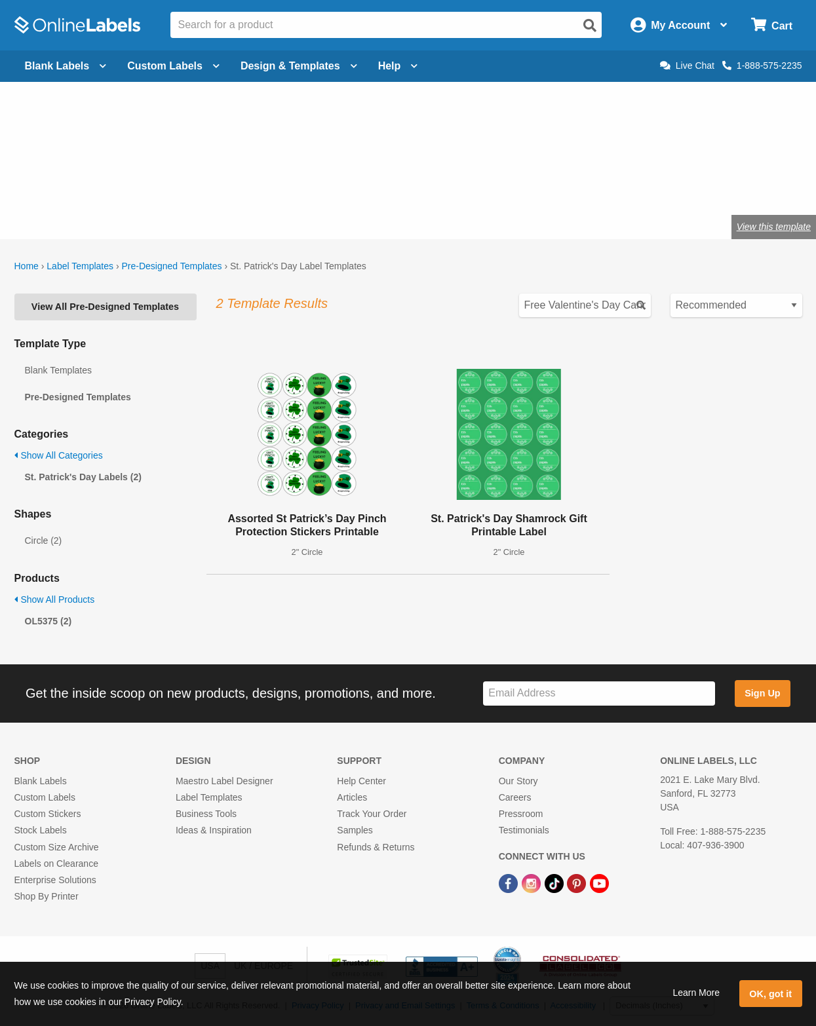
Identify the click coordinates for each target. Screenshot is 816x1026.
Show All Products (54, 599)
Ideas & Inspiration (214, 830)
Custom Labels (44, 797)
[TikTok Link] (555, 882)
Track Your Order (371, 813)
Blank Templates (58, 370)
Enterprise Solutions (55, 880)
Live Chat (687, 65)
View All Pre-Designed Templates (105, 306)
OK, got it (770, 994)
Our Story (518, 781)
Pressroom (521, 813)
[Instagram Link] (532, 882)
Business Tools (206, 813)
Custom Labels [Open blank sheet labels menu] (173, 65)
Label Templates (80, 266)
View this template (774, 226)
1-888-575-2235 (762, 65)
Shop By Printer (46, 896)
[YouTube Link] (599, 882)
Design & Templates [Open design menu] (299, 65)
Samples (354, 830)
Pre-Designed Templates (171, 266)
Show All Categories (58, 455)
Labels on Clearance (56, 863)
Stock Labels (40, 830)
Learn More (696, 992)
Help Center (361, 781)
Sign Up (762, 693)
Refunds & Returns (375, 847)
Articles (352, 797)
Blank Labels (40, 781)
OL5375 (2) (48, 621)
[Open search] (590, 25)
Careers (515, 797)
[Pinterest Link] (578, 882)
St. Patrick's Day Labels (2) (83, 477)
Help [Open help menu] (398, 65)
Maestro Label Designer (224, 781)
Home (26, 266)
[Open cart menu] (771, 25)
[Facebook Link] (509, 882)
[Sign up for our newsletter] (599, 693)
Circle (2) (43, 540)
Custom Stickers (47, 813)
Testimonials (524, 830)
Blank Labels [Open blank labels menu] (66, 65)
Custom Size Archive (56, 847)
